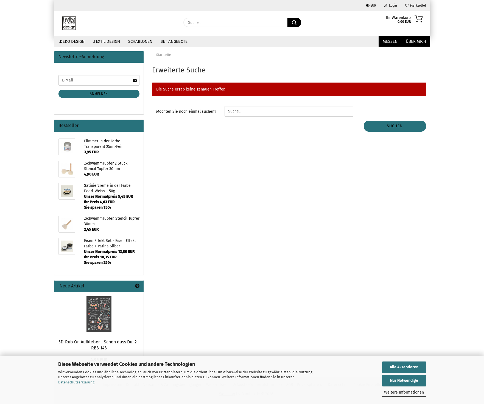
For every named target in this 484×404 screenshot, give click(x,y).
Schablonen (140, 41)
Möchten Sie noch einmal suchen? (186, 111)
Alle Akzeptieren (404, 367)
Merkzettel (415, 5)
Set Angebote (174, 41)
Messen (390, 41)
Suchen (395, 126)
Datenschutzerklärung (76, 382)
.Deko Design (72, 41)
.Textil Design (106, 41)
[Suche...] (294, 22)
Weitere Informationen (404, 392)
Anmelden (99, 94)
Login (390, 5)
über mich (416, 41)
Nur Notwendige (404, 380)
